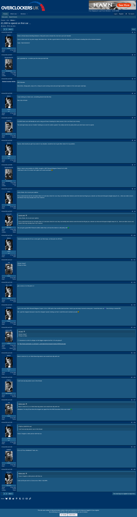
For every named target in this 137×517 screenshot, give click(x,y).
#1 (134, 32)
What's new (13, 14)
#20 (134, 469)
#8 (134, 189)
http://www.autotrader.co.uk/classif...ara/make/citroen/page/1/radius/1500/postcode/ (42, 344)
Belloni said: (21, 404)
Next (10, 29)
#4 (134, 93)
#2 (134, 55)
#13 (134, 305)
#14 (134, 327)
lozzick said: (21, 215)
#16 (134, 377)
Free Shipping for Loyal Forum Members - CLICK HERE (104, 11)
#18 (134, 422)
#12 (134, 282)
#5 (134, 118)
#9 (134, 211)
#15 (134, 353)
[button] (18, 13)
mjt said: (20, 331)
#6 (134, 140)
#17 (134, 400)
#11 (134, 259)
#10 (134, 235)
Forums (5, 14)
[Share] (132, 32)
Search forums (13, 17)
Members (23, 14)
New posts (5, 17)
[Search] (131, 13)
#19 (134, 447)
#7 (134, 165)
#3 (134, 78)
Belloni (4, 26)
